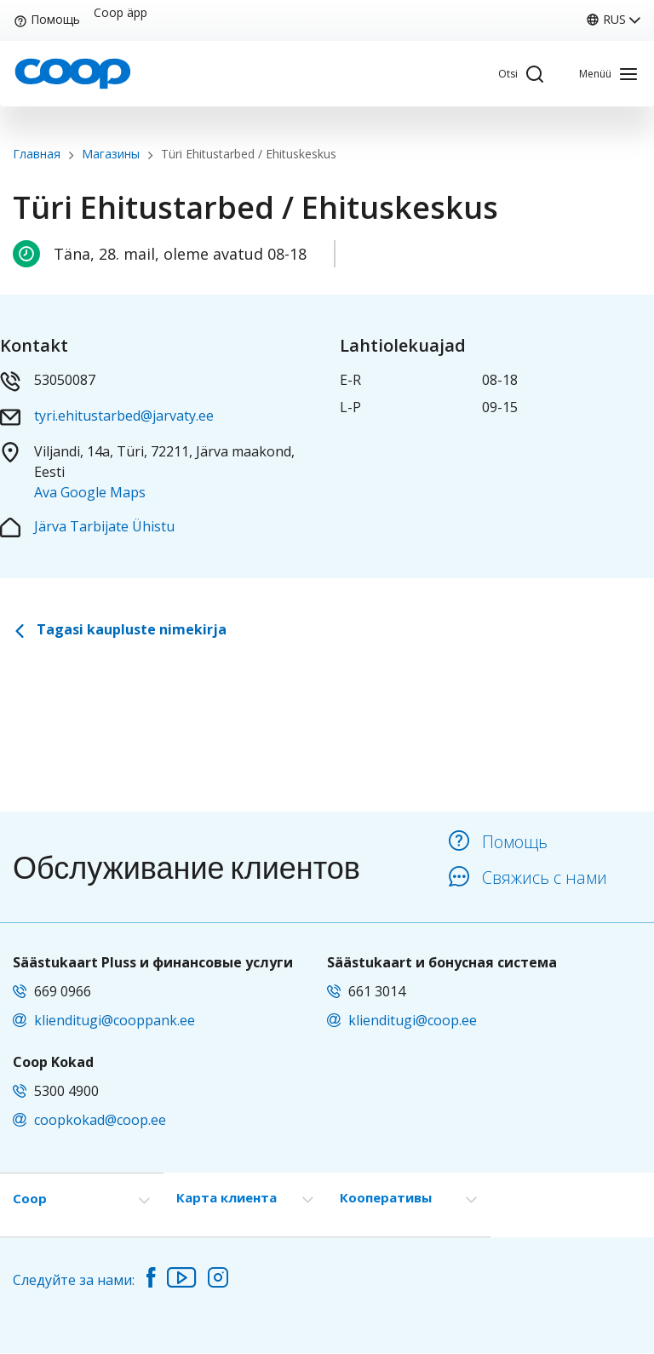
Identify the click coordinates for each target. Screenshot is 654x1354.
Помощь (47, 19)
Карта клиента (226, 1197)
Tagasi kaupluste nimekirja (120, 629)
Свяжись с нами (528, 877)
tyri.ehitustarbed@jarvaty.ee (124, 415)
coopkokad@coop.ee (100, 1119)
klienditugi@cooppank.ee (114, 1020)
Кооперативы (386, 1197)
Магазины (111, 154)
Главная (36, 154)
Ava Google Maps (90, 492)
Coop (30, 1198)
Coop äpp (120, 13)
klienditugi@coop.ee (412, 1020)
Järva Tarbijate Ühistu (104, 526)
